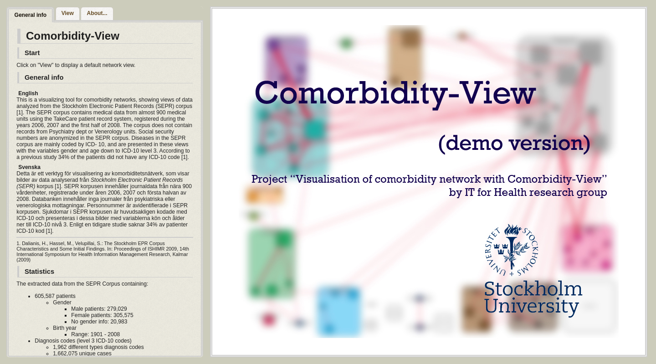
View (68, 13)
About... (97, 13)
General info (30, 15)
